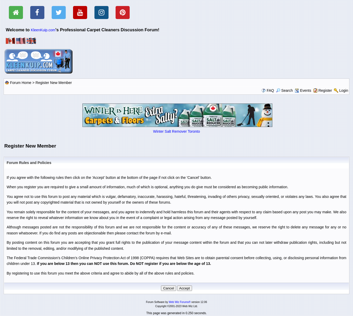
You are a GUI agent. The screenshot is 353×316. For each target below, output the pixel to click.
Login (343, 90)
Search (284, 90)
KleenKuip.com (43, 30)
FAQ (270, 90)
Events (303, 90)
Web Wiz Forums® (180, 302)
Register (325, 90)
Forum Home (20, 83)
